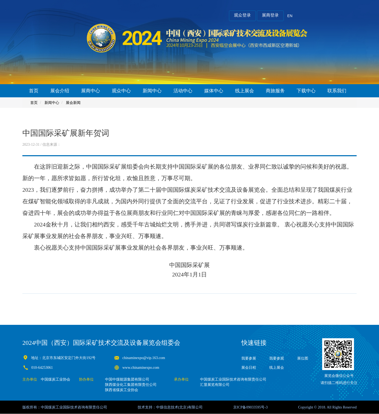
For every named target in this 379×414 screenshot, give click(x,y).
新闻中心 (152, 90)
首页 (33, 90)
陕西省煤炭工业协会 (121, 390)
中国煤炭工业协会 (55, 379)
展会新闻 (73, 102)
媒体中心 (213, 90)
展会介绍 (59, 90)
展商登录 (270, 15)
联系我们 (336, 90)
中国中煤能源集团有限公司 (127, 379)
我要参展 (248, 358)
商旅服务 (275, 90)
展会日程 (248, 368)
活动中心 (182, 90)
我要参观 (276, 358)
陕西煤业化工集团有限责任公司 (131, 385)
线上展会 (244, 90)
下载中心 (306, 90)
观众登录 (242, 15)
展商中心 (90, 90)
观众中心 (121, 90)
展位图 (302, 358)
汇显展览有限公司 (215, 385)
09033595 (253, 407)
